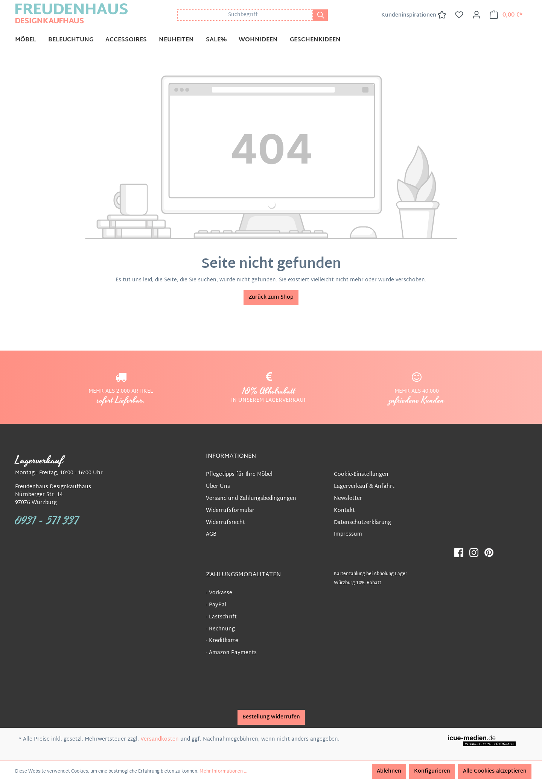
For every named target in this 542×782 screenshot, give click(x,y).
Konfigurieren (432, 771)
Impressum (348, 534)
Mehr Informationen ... (223, 771)
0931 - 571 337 (47, 521)
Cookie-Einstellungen (361, 474)
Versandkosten (159, 739)
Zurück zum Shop (271, 297)
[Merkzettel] (459, 15)
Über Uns (218, 486)
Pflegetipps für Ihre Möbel (239, 474)
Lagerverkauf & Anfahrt (364, 486)
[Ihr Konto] (476, 15)
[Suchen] (320, 15)
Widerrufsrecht (225, 522)
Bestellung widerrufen (271, 717)
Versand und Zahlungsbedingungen (251, 498)
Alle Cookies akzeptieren (495, 771)
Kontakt (344, 510)
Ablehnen (389, 771)
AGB (211, 534)
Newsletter (348, 498)
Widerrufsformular (230, 510)
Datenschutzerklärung (362, 522)
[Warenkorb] (506, 15)
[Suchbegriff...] (245, 15)
